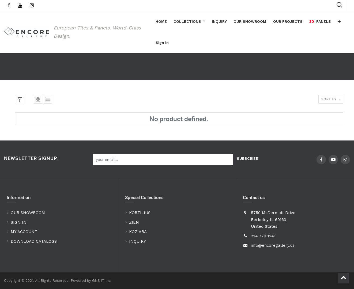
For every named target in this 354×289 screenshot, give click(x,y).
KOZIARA (138, 232)
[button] (338, 21)
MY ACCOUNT (25, 232)
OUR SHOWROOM (28, 213)
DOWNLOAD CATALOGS (34, 241)
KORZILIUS (139, 213)
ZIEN (134, 222)
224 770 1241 (263, 236)
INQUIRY (137, 241)
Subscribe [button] (247, 158)
